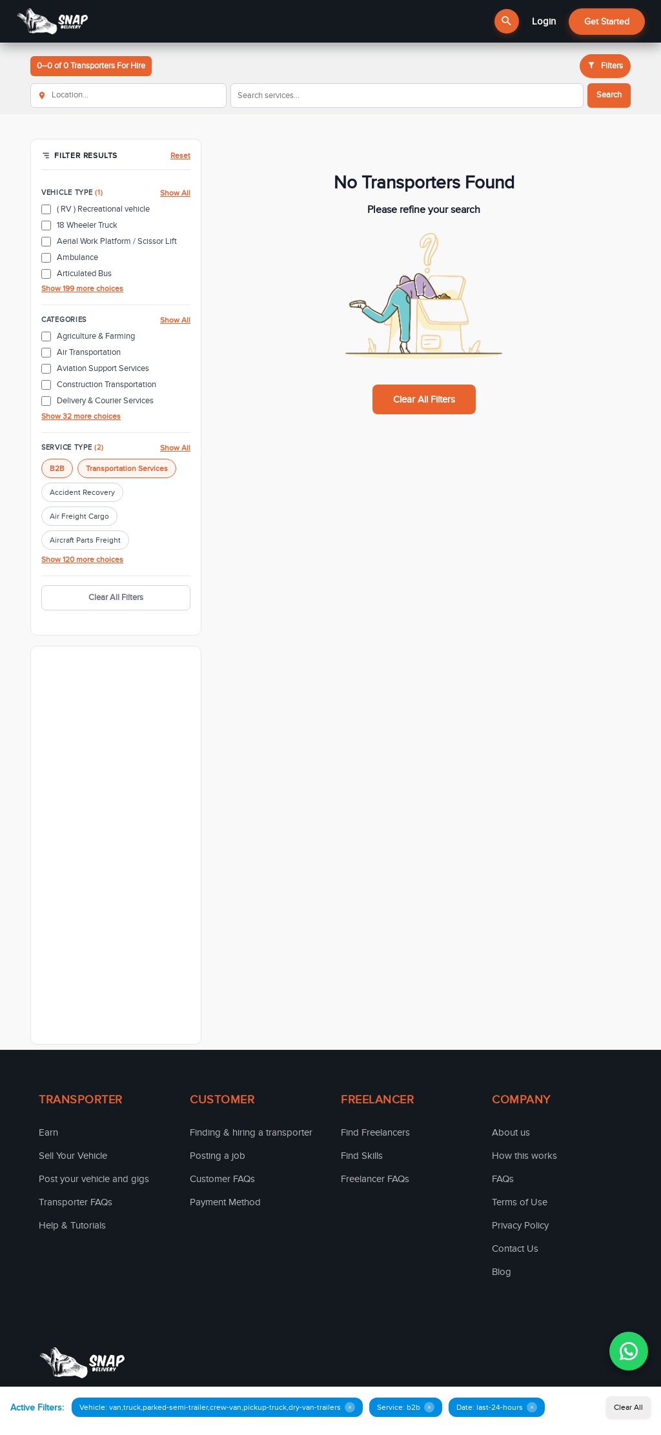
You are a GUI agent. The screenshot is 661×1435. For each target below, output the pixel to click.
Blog (501, 1272)
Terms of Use (519, 1202)
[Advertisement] (116, 845)
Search (609, 95)
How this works (524, 1155)
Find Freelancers (375, 1132)
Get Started (606, 21)
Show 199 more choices (82, 288)
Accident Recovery (82, 492)
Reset (180, 155)
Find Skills (362, 1155)
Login (544, 21)
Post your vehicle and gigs (94, 1179)
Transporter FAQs (75, 1202)
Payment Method (225, 1202)
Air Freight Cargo (79, 516)
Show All (175, 192)
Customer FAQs (222, 1179)
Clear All (628, 1407)
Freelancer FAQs (375, 1179)
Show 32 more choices (81, 416)
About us (511, 1132)
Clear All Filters (115, 597)
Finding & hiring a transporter (251, 1132)
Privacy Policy (520, 1225)
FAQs (503, 1179)
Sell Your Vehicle (73, 1155)
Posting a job (217, 1155)
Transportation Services (127, 468)
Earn (48, 1132)
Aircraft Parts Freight (85, 540)
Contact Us (515, 1248)
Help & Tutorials (72, 1225)
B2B (57, 468)
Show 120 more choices (82, 559)
